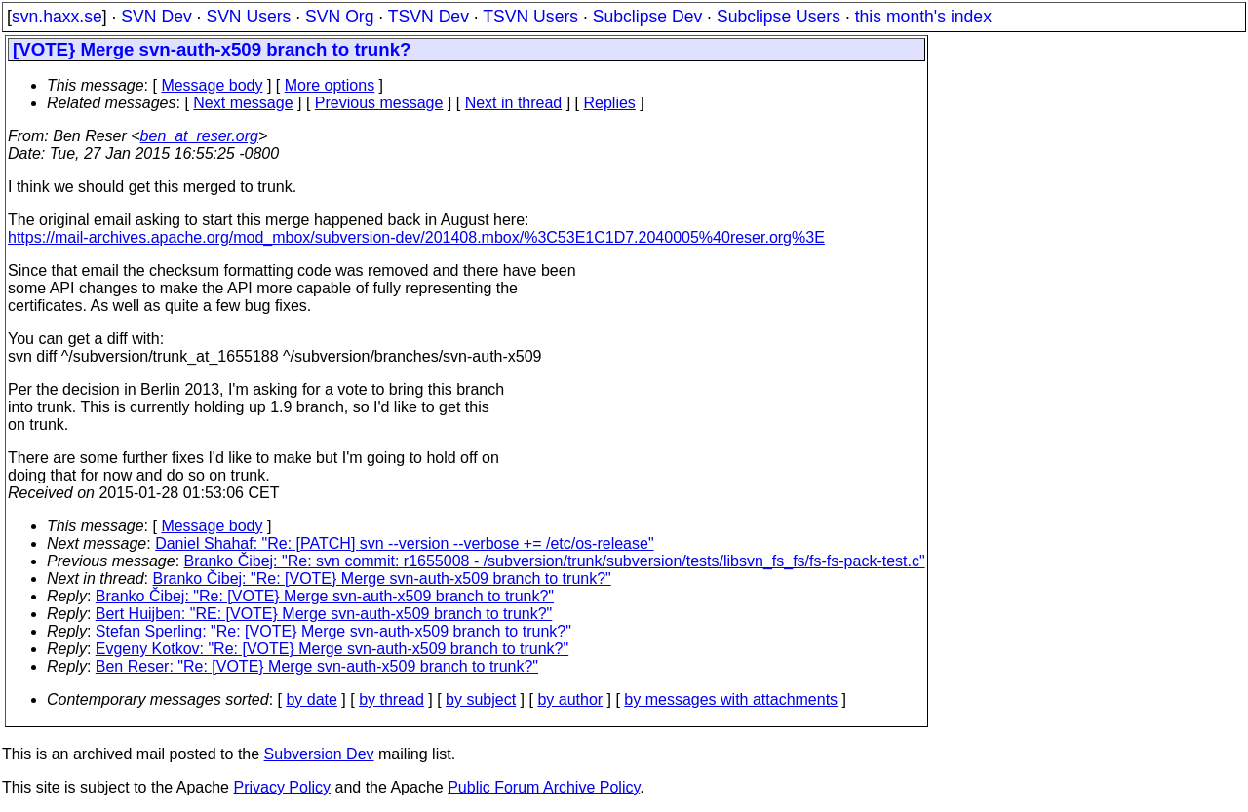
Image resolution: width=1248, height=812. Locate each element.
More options (330, 85)
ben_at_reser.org (199, 136)
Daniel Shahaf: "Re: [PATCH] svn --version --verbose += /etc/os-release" (404, 543)
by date (311, 699)
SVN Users (248, 16)
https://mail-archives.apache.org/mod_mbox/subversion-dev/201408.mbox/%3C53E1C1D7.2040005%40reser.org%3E (416, 237)
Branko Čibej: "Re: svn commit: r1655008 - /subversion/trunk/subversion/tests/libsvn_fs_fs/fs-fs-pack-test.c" (554, 561)
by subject (481, 699)
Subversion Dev (319, 754)
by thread (391, 699)
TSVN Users (530, 16)
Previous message (379, 103)
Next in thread (514, 103)
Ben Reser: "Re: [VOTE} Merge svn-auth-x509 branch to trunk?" (317, 666)
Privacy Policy (282, 787)
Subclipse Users (778, 16)
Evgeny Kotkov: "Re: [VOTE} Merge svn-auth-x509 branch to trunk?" (332, 648)
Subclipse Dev (647, 16)
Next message (242, 103)
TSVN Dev (428, 16)
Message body (211, 85)
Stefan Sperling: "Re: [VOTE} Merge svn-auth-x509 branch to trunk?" (333, 631)
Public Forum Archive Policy (544, 787)
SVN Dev (156, 16)
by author (570, 699)
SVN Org (339, 16)
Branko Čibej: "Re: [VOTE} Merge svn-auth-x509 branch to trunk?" (382, 578)
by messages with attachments (731, 699)
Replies (610, 103)
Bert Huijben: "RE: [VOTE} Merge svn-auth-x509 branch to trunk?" (324, 613)
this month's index (923, 16)
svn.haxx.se (57, 16)
